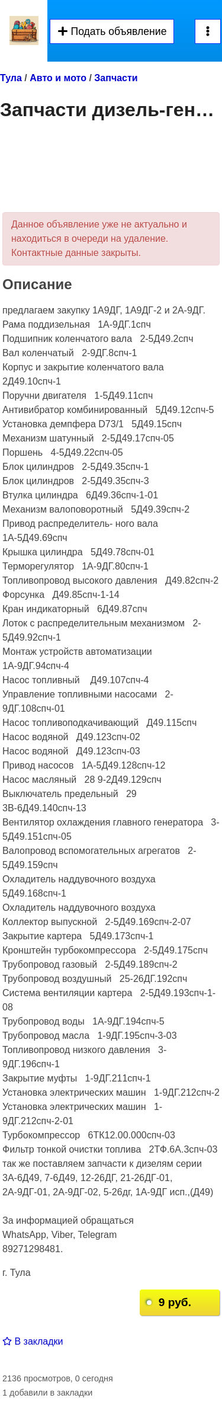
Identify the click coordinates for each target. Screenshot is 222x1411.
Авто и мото (58, 78)
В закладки (32, 1341)
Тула (11, 78)
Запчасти (115, 78)
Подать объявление (111, 31)
